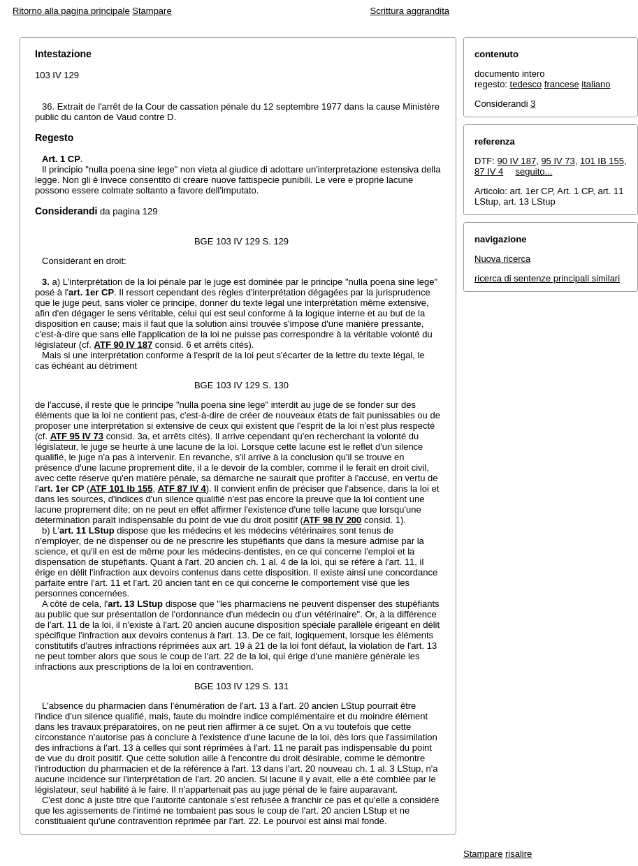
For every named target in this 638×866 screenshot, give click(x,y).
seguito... (534, 171)
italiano (595, 84)
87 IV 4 (488, 171)
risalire (518, 854)
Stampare (151, 11)
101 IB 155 (602, 161)
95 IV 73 (557, 161)
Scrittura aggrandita (409, 11)
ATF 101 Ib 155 (120, 488)
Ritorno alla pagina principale (71, 11)
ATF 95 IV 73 (76, 436)
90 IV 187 (517, 161)
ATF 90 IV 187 (123, 344)
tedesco (526, 84)
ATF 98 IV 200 (332, 520)
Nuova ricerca (502, 259)
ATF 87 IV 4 (182, 488)
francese (561, 84)
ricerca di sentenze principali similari (547, 278)
